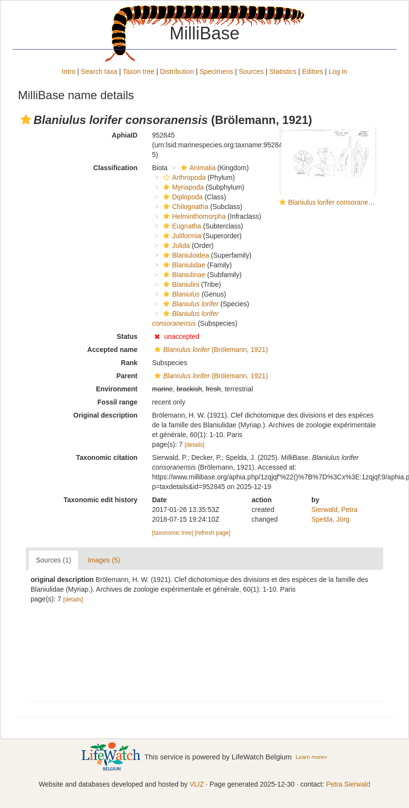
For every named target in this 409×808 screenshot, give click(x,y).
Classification (115, 168)
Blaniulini (180, 284)
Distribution (177, 71)
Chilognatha (184, 207)
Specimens (216, 71)
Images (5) (103, 560)
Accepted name (112, 349)
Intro (68, 71)
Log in (338, 71)
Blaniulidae (183, 265)
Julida (175, 245)
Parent (126, 376)
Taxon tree (138, 71)
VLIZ (196, 784)
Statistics (282, 71)
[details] (194, 444)
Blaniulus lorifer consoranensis (334, 202)
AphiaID (124, 135)
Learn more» (311, 757)
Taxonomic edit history (100, 500)
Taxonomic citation (106, 457)
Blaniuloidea (185, 255)
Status (127, 336)
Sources (251, 71)
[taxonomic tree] (172, 532)
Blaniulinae (183, 275)
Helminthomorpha (193, 216)
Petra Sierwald (348, 784)
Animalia (197, 168)
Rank (129, 363)
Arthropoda (183, 177)
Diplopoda (182, 197)
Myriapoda (182, 187)
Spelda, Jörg (330, 519)
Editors (313, 71)
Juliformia (181, 236)
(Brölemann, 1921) (210, 349)
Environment (116, 389)
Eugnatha (181, 226)
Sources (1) (53, 560)
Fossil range (117, 402)
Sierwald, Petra (334, 509)
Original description (105, 415)
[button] (26, 119)
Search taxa (99, 71)
